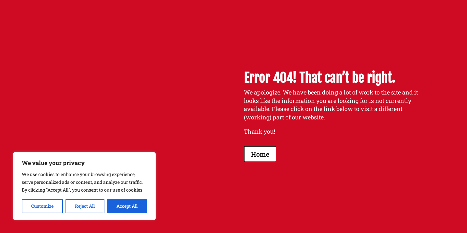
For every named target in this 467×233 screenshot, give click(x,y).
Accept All (127, 206)
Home (260, 154)
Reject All (85, 206)
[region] (84, 186)
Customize (42, 206)
